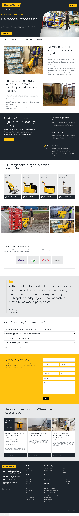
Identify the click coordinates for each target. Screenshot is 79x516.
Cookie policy (67, 510)
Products (32, 5)
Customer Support (67, 479)
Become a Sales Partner (64, 1)
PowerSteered (29, 490)
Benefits (14, 39)
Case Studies (47, 477)
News (64, 470)
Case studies (29, 39)
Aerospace (19, 443)
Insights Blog (47, 479)
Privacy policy (74, 510)
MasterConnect (66, 486)
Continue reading (10, 455)
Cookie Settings (4, 514)
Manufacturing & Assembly (18, 439)
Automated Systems (30, 497)
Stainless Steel (29, 495)
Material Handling (48, 470)
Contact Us (72, 5)
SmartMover (29, 477)
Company (57, 5)
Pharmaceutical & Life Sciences (11, 446)
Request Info (39, 39)
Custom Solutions (30, 499)
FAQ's (21, 39)
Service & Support (48, 5)
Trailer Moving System (31, 492)
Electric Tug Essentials (49, 468)
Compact (28, 468)
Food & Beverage (8, 439)
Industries (39, 5)
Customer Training (67, 481)
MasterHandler (29, 486)
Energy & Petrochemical (10, 444)
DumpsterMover (29, 483)
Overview (6, 39)
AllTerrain (28, 488)
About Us (65, 468)
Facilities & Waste (48, 497)
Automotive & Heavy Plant (10, 443)
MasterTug (28, 479)
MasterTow (28, 481)
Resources (64, 5)
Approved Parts (66, 483)
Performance (29, 470)
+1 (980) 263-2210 (55, 1)
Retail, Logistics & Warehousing (11, 441)
